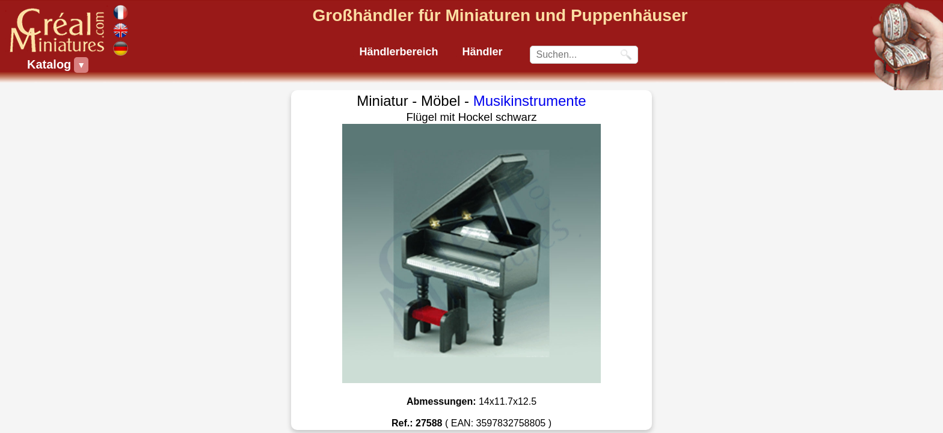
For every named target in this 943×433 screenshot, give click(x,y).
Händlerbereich (398, 52)
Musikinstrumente (529, 101)
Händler (482, 52)
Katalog (50, 65)
